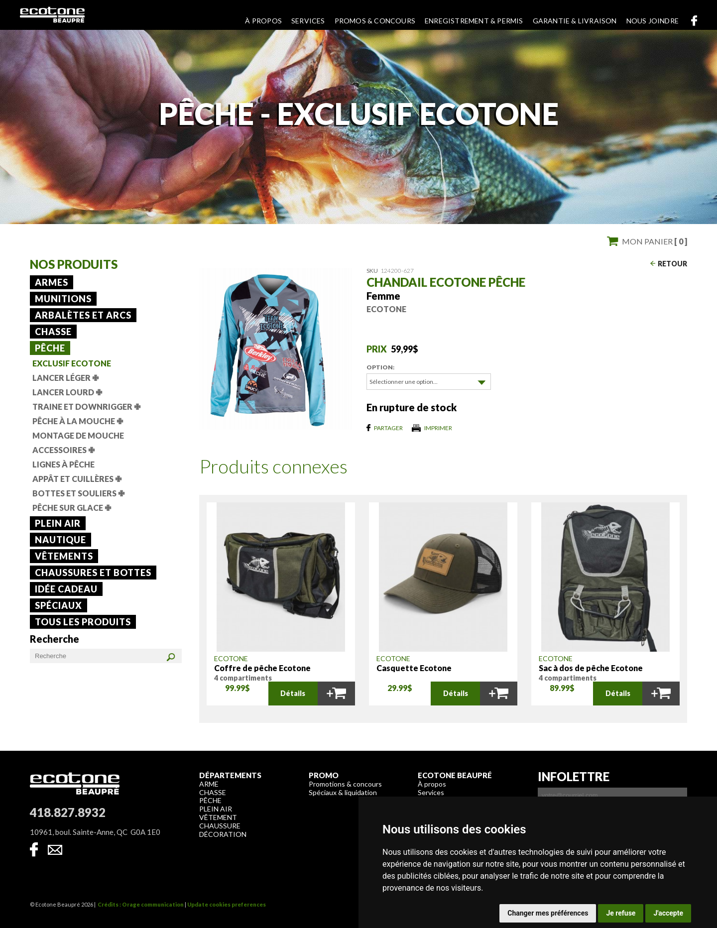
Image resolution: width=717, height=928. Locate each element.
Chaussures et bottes (93, 572)
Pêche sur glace (71, 507)
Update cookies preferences (226, 904)
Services (308, 20)
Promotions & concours (345, 783)
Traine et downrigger (86, 406)
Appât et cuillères (76, 478)
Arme (209, 783)
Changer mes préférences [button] (547, 913)
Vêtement (218, 816)
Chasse (53, 331)
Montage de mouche (78, 435)
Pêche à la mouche (77, 421)
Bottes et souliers (78, 493)
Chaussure (219, 825)
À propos (263, 20)
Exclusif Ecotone (71, 363)
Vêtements (64, 556)
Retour (672, 263)
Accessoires (63, 450)
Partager (388, 427)
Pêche (50, 348)
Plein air (58, 523)
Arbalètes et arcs (83, 315)
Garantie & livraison (575, 20)
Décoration (222, 833)
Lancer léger (65, 377)
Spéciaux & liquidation (343, 792)
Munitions (63, 298)
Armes (51, 282)
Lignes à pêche (63, 464)
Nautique (60, 539)
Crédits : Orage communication (141, 904)
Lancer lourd (67, 392)
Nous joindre (652, 20)
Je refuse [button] (620, 913)
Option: (380, 367)
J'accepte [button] (668, 913)
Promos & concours (375, 20)
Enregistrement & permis (474, 20)
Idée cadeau (66, 588)
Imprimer (438, 427)
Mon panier (654, 241)
